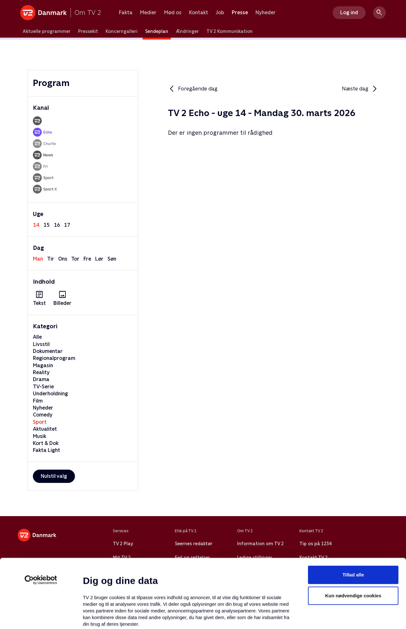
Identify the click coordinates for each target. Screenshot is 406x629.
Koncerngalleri (122, 31)
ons (62, 259)
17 (67, 225)
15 (46, 225)
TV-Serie (43, 387)
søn (112, 259)
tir (50, 259)
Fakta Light (46, 450)
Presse (240, 12)
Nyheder (265, 12)
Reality (41, 372)
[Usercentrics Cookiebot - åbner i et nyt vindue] (41, 523)
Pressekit (88, 31)
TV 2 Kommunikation (229, 31)
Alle (37, 337)
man (38, 259)
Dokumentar (48, 351)
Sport (39, 422)
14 (36, 225)
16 (57, 225)
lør (99, 259)
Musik (39, 436)
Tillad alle (353, 518)
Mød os (172, 12)
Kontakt (198, 12)
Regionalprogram (54, 358)
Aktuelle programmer (47, 31)
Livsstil (41, 344)
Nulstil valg (54, 476)
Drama (41, 379)
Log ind (349, 12)
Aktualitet (45, 429)
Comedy (42, 415)
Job (220, 12)
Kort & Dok (45, 443)
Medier (148, 12)
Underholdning (50, 394)
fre (87, 259)
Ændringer (187, 31)
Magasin (43, 365)
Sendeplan (156, 31)
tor (75, 259)
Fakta (125, 12)
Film (38, 401)
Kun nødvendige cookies (353, 538)
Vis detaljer (306, 616)
